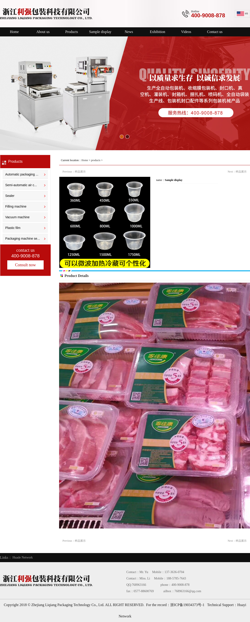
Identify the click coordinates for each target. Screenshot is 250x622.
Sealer (9, 196)
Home (14, 32)
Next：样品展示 (237, 171)
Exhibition (157, 32)
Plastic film (12, 228)
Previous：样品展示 (74, 171)
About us (43, 32)
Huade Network (22, 557)
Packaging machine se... (22, 238)
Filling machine (15, 206)
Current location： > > (82, 160)
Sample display (100, 32)
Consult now (25, 265)
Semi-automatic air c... (21, 185)
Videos (186, 32)
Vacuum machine (17, 217)
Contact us (214, 32)
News (129, 32)
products (95, 160)
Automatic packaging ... (21, 174)
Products (71, 32)
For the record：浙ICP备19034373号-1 (175, 605)
